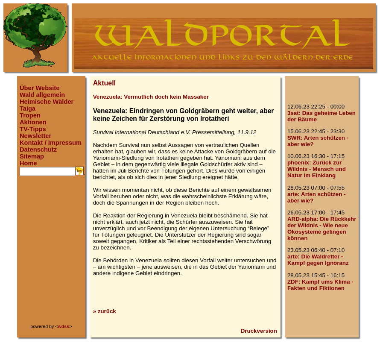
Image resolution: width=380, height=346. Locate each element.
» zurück (104, 311)
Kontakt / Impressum (51, 142)
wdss (64, 326)
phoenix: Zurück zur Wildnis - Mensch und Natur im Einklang (316, 169)
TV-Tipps (33, 129)
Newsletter (35, 135)
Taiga (27, 108)
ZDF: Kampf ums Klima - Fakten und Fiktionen (320, 285)
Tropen (30, 115)
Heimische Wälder (46, 101)
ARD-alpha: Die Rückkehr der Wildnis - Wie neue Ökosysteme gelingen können (321, 228)
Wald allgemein (42, 94)
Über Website (39, 88)
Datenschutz (38, 149)
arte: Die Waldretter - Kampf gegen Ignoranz (318, 259)
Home (28, 163)
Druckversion (259, 331)
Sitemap (32, 156)
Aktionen (33, 122)
